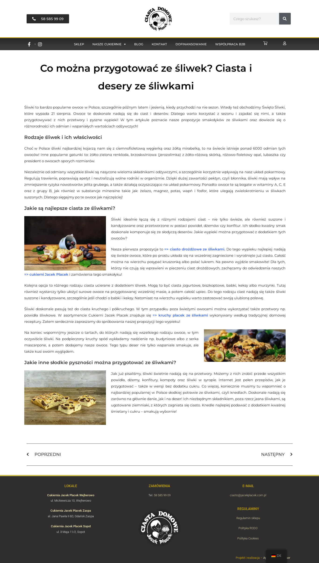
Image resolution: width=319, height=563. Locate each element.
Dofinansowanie (191, 44)
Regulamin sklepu (248, 518)
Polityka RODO (248, 528)
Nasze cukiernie (109, 44)
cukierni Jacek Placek (48, 274)
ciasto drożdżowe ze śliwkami (197, 249)
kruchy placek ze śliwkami (183, 315)
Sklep (79, 44)
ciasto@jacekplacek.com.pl (248, 495)
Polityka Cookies (248, 538)
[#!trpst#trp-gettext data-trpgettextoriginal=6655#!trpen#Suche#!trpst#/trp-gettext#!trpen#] (285, 19)
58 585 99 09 (162, 495)
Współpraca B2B (230, 44)
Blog (138, 44)
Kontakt (159, 44)
